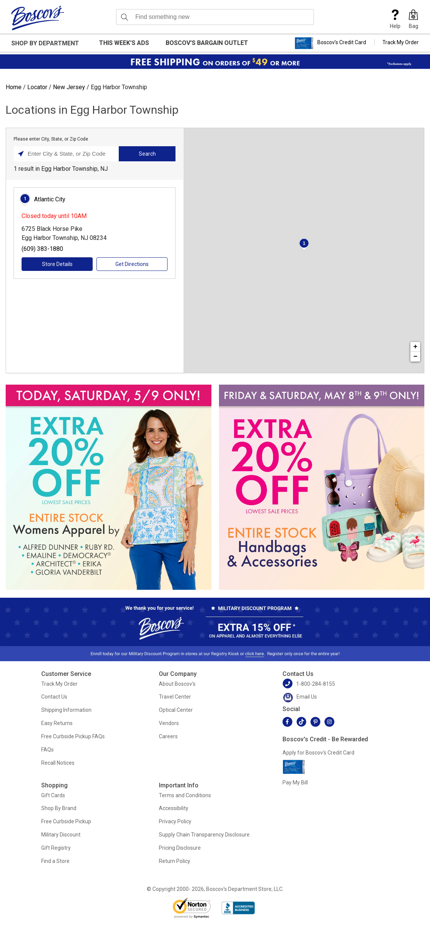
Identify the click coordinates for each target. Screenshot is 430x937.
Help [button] (395, 19)
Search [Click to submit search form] (147, 154)
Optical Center (176, 710)
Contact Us (54, 697)
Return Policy (174, 861)
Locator (37, 87)
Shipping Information (66, 710)
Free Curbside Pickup (66, 821)
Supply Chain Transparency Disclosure (204, 835)
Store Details (57, 264)
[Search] (124, 17)
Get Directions (132, 264)
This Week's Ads (124, 42)
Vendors (169, 723)
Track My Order (400, 42)
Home (14, 87)
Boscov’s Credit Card (330, 43)
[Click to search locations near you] (21, 154)
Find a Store (55, 861)
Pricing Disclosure (180, 848)
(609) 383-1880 (42, 248)
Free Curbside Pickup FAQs (73, 736)
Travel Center (175, 697)
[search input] (215, 17)
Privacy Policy (175, 821)
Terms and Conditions (185, 795)
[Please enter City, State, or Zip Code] (68, 153)
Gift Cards (53, 795)
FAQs (47, 750)
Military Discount (61, 835)
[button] (413, 19)
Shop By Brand (58, 808)
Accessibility (173, 808)
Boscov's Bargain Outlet (207, 42)
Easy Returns (57, 723)
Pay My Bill (295, 782)
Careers (168, 736)
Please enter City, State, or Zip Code (51, 139)
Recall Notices (58, 763)
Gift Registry (56, 848)
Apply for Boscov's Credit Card (318, 753)
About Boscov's (177, 684)
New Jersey (69, 87)
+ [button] (415, 346)
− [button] (415, 356)
